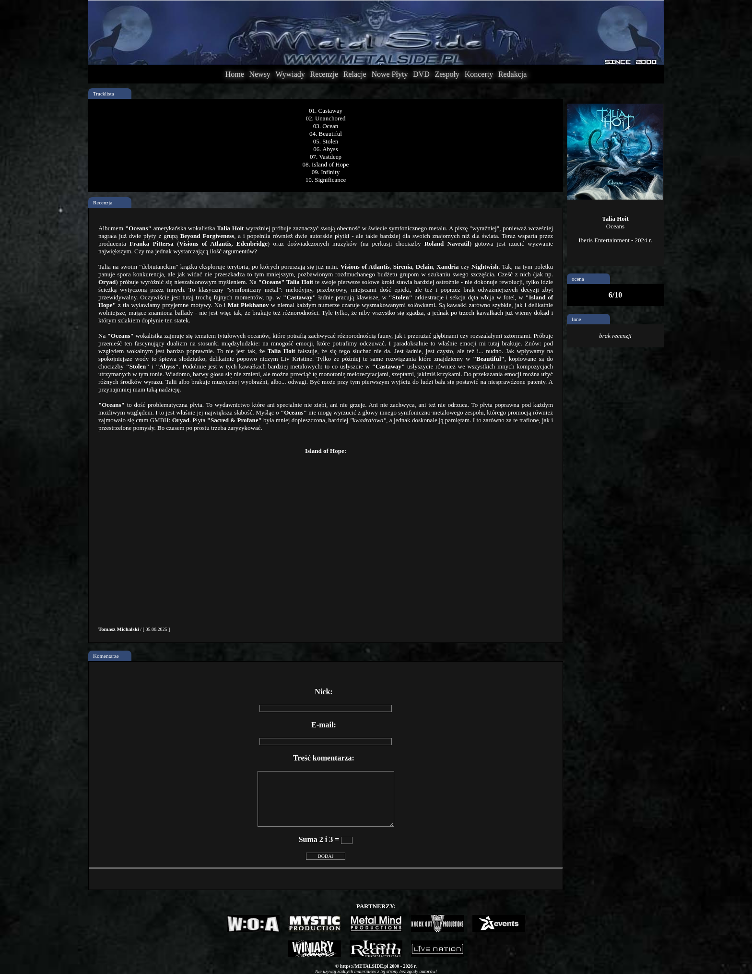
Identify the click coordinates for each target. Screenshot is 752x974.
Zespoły (447, 74)
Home (234, 74)
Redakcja (512, 74)
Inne (576, 319)
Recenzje (324, 74)
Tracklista (103, 93)
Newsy (259, 74)
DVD (421, 74)
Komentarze (106, 656)
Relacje (354, 74)
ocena (578, 279)
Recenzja (102, 202)
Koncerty (479, 74)
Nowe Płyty (389, 74)
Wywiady (290, 74)
